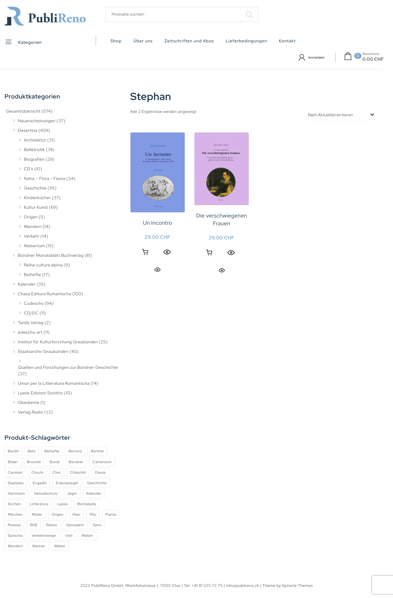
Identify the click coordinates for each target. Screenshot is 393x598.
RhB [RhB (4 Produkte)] (33, 525)
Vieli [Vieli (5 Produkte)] (69, 535)
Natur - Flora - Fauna (45, 178)
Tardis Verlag (31, 323)
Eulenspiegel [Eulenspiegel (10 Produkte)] (67, 483)
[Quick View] (167, 252)
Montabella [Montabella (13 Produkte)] (86, 504)
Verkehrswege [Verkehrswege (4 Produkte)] (44, 535)
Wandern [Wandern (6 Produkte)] (15, 546)
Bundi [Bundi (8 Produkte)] (54, 462)
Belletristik (34, 150)
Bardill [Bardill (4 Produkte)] (13, 451)
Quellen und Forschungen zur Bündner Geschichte (68, 367)
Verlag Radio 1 (32, 412)
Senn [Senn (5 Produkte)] (97, 525)
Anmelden (316, 57)
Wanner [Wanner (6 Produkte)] (38, 546)
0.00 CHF (373, 59)
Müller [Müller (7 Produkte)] (37, 514)
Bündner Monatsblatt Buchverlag (51, 255)
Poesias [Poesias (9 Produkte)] (14, 525)
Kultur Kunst (36, 207)
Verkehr (32, 236)
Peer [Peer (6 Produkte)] (77, 514)
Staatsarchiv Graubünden (43, 351)
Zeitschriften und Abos (189, 41)
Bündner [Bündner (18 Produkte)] (76, 462)
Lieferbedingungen (246, 41)
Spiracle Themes (297, 585)
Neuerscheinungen (37, 121)
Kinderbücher (37, 198)
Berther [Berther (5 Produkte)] (97, 451)
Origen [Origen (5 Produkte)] (58, 514)
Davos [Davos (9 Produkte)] (100, 472)
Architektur (35, 140)
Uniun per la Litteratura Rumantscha (54, 383)
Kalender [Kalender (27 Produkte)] (94, 493)
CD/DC (31, 313)
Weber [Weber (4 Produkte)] (60, 546)
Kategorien (23, 42)
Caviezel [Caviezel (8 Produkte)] (15, 472)
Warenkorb (370, 54)
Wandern (33, 226)
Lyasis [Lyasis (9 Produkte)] (62, 504)
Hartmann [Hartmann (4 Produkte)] (16, 493)
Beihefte (32, 275)
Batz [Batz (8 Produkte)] (31, 451)
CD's (28, 169)
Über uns (143, 41)
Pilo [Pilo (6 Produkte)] (93, 514)
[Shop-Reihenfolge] (340, 114)
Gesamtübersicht (23, 111)
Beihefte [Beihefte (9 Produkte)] (51, 451)
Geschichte (35, 188)
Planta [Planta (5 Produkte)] (110, 514)
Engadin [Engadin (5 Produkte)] (40, 483)
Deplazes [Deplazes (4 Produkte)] (16, 483)
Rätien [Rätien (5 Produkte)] (51, 525)
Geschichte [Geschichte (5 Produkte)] (97, 483)
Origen (31, 217)
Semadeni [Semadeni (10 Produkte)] (75, 525)
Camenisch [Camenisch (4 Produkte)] (102, 462)
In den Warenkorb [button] (145, 252)
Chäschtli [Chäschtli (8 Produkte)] (78, 472)
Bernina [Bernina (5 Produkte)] (75, 451)
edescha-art (30, 332)
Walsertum (34, 246)
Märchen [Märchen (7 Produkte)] (15, 514)
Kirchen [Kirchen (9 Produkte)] (14, 504)
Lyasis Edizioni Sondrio (40, 393)
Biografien (34, 159)
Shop (116, 41)
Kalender (27, 284)
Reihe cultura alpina (43, 265)
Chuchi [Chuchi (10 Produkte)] (38, 472)
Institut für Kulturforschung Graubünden (58, 342)
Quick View (157, 269)
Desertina (27, 130)
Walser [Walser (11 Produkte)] (87, 535)
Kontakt (287, 41)
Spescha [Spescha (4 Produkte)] (15, 535)
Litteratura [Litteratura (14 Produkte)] (39, 504)
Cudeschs (34, 303)
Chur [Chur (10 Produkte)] (57, 472)
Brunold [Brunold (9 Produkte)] (34, 462)
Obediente (28, 402)
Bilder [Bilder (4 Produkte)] (13, 462)
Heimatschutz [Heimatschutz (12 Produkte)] (46, 493)
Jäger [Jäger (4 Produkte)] (72, 493)
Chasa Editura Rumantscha (44, 294)
